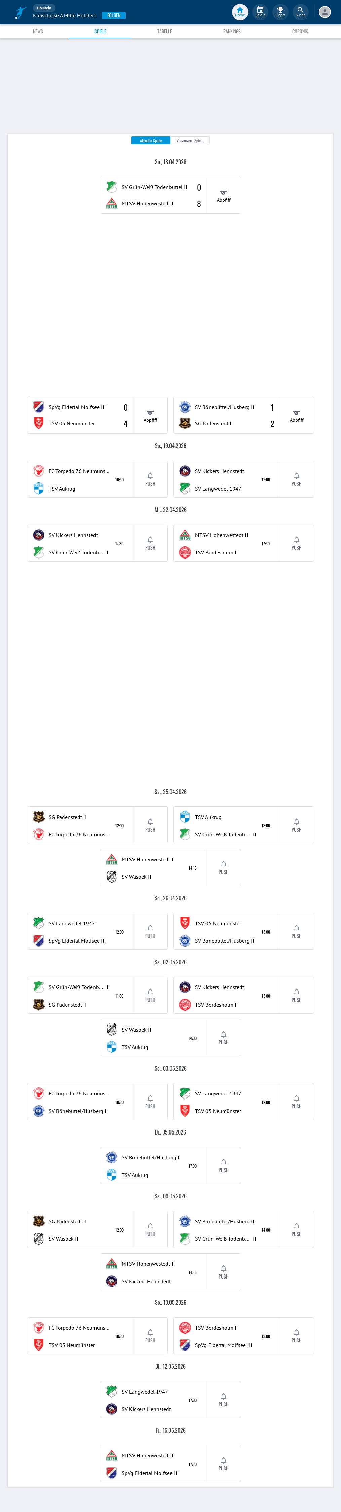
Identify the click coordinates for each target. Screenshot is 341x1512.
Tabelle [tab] (164, 31)
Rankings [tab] (232, 31)
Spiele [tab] (100, 31)
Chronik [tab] (300, 31)
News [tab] (38, 31)
